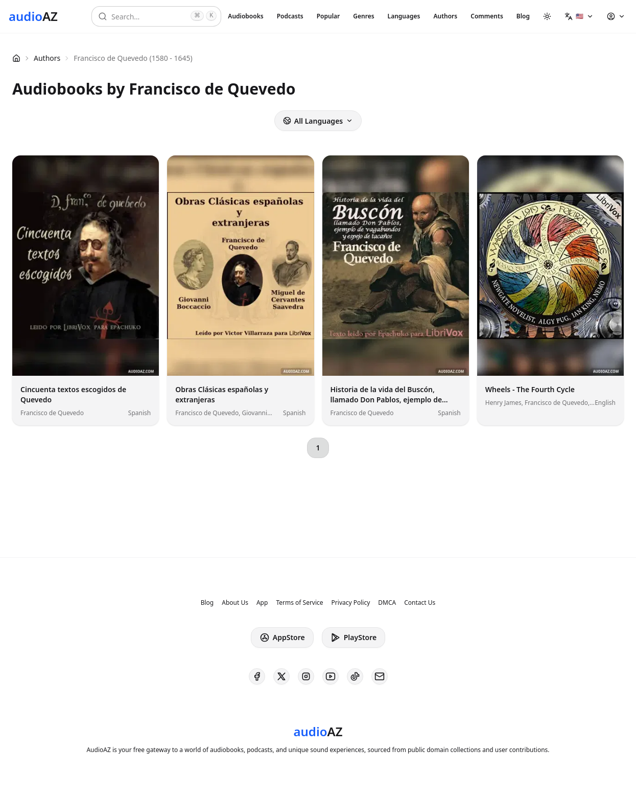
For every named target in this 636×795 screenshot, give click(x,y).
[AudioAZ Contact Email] (379, 676)
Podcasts (290, 16)
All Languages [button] (318, 121)
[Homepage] (33, 16)
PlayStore (353, 637)
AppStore (282, 637)
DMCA (387, 603)
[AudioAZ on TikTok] (355, 676)
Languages (404, 16)
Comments (486, 16)
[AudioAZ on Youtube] (330, 676)
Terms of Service (299, 603)
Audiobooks (245, 16)
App (262, 603)
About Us (235, 603)
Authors (445, 16)
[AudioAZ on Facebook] (257, 676)
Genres (363, 16)
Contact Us (419, 603)
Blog (523, 16)
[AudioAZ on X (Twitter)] (281, 676)
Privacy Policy (351, 603)
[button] (579, 16)
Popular (328, 16)
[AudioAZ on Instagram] (306, 676)
